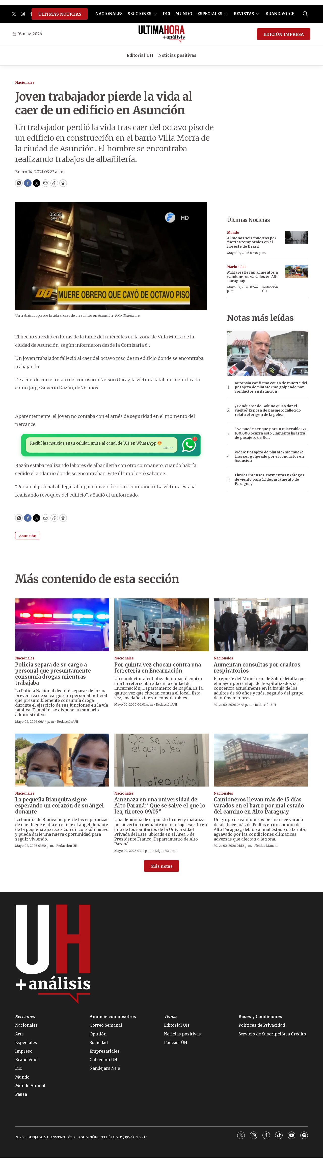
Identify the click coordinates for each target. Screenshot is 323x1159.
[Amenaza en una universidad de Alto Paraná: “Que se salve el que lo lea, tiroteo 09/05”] (161, 761)
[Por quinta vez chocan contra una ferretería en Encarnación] (161, 626)
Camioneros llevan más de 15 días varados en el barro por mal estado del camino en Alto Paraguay (259, 807)
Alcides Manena (266, 847)
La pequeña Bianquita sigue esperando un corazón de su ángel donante (59, 807)
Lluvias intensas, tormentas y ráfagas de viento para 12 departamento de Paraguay (269, 479)
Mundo (233, 232)
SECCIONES (139, 13)
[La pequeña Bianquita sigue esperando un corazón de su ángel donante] (62, 761)
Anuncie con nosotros (113, 1018)
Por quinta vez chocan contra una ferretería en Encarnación (157, 668)
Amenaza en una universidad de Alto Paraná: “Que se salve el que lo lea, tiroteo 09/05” (159, 807)
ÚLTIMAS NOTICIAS (59, 14)
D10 (166, 13)
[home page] (162, 34)
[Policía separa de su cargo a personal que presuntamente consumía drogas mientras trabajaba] (62, 626)
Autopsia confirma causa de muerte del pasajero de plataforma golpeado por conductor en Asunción (271, 387)
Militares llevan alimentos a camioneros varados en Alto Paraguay (253, 276)
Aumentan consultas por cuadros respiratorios (257, 668)
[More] (155, 14)
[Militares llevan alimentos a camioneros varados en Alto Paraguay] (296, 271)
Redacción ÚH (270, 289)
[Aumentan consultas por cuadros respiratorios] (261, 626)
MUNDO (183, 13)
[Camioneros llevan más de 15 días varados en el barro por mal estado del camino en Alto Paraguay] (261, 761)
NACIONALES (109, 13)
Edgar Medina (165, 852)
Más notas (161, 867)
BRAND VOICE (279, 13)
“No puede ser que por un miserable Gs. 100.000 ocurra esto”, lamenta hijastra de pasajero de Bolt (271, 433)
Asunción (27, 537)
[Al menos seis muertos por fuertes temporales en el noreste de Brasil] (296, 237)
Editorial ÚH (140, 55)
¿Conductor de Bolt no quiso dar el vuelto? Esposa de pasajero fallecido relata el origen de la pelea (268, 410)
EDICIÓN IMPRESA (283, 34)
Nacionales (25, 82)
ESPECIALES (209, 13)
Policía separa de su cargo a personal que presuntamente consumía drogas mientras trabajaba (53, 674)
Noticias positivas (177, 55)
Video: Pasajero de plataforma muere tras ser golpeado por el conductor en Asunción (269, 456)
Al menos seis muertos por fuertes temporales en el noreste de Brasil (251, 242)
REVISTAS (244, 13)
